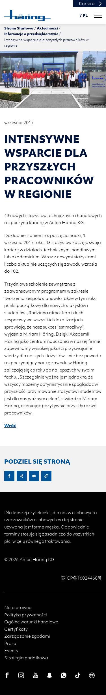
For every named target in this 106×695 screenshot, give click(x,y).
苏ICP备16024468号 (81, 578)
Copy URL (46, 475)
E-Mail (34, 476)
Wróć (10, 425)
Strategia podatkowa (26, 658)
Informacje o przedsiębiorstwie (31, 33)
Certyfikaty (16, 629)
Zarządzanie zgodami (27, 636)
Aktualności (47, 28)
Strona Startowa (18, 28)
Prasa (10, 643)
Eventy (11, 650)
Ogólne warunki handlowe (31, 622)
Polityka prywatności (25, 615)
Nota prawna (18, 607)
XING (22, 476)
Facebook (9, 476)
